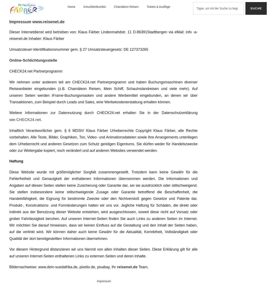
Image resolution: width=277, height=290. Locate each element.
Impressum (104, 281)
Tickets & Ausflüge (158, 6)
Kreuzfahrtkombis (94, 6)
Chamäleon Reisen (126, 6)
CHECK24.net (28, 119)
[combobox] (218, 8)
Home (71, 6)
